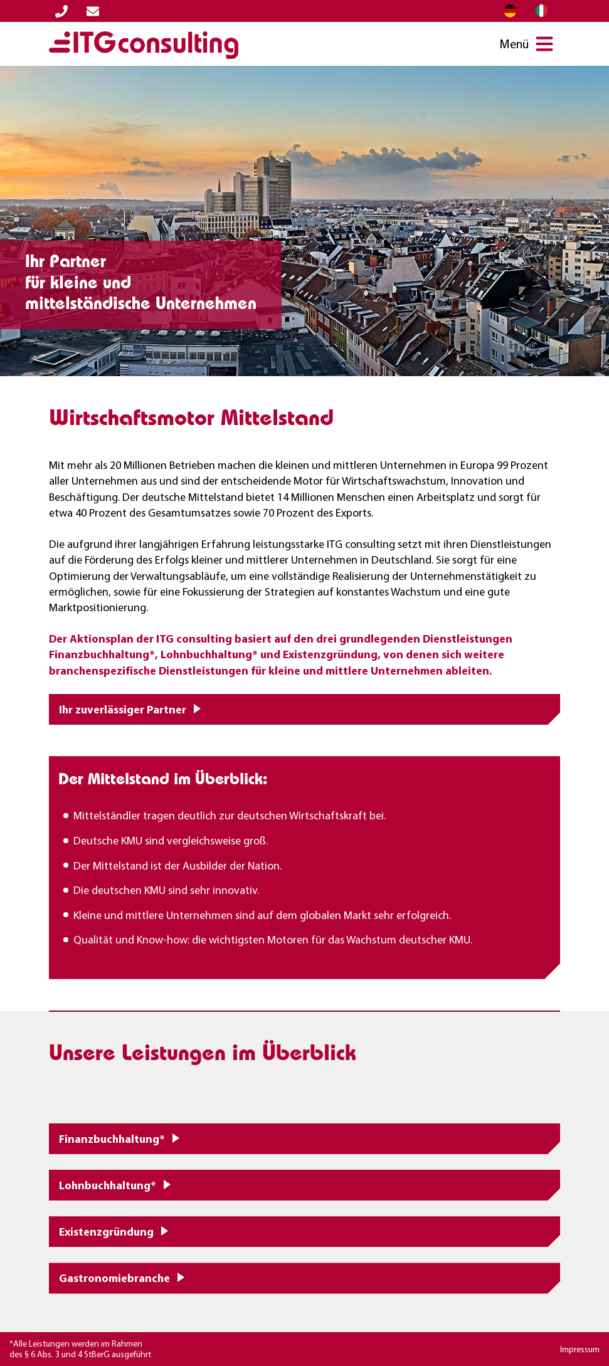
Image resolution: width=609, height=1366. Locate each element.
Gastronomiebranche (114, 1278)
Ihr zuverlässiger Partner (122, 709)
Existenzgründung (106, 1231)
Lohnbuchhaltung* (107, 1185)
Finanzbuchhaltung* (112, 1139)
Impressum (580, 1349)
